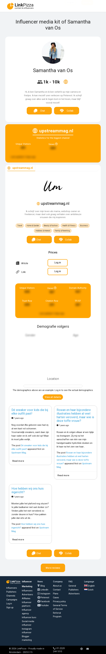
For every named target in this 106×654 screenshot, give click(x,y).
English (89, 586)
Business (84, 226)
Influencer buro (29, 617)
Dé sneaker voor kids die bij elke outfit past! (29, 411)
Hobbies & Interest (43, 231)
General (72, 586)
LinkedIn (44, 589)
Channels (10, 596)
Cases (56, 597)
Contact (57, 589)
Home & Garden (33, 226)
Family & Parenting (62, 231)
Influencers (11, 588)
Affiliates (26, 598)
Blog (42, 586)
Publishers (11, 592)
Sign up (9, 607)
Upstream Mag (18, 452)
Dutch (88, 589)
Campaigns (11, 599)
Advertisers (27, 594)
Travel (19, 226)
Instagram (45, 593)
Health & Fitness (68, 226)
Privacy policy (59, 601)
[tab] (20, 168)
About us (57, 586)
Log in (9, 603)
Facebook (45, 601)
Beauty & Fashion (51, 226)
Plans (55, 593)
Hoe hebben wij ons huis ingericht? (27, 490)
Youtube (44, 605)
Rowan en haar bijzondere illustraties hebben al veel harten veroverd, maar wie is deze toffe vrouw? (75, 415)
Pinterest (44, 597)
